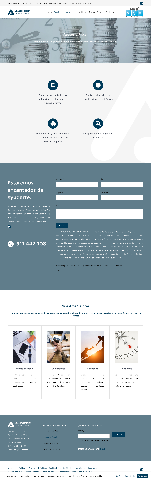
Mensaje (60, 206)
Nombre (60, 179)
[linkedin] (141, 3)
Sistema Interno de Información (85, 468)
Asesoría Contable (51, 431)
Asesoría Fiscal (50, 437)
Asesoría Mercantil (52, 449)
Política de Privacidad (28, 468)
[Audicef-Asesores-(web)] (19, 10)
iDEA (90, 472)
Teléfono (105, 192)
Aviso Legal (12, 468)
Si (59, 270)
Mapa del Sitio (63, 468)
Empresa (60, 192)
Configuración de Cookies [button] (125, 476)
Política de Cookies (47, 468)
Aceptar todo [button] (142, 476)
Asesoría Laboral (51, 443)
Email (104, 179)
